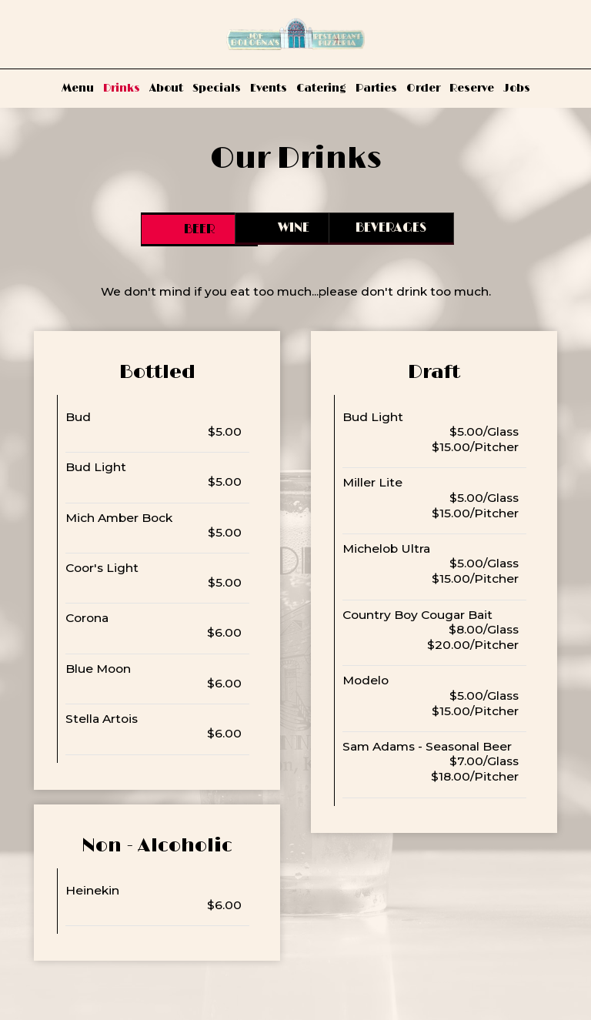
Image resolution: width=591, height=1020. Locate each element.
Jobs (516, 88)
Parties (376, 88)
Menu (78, 88)
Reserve (471, 88)
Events (268, 88)
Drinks (121, 88)
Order (423, 88)
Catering (321, 88)
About (166, 88)
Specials (216, 88)
